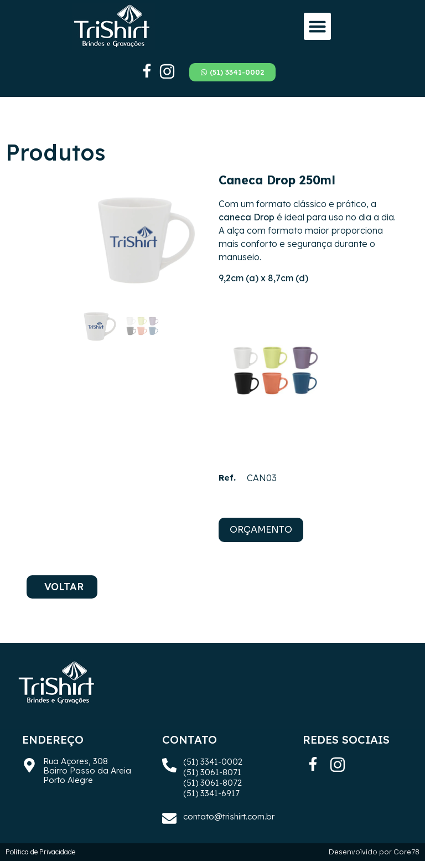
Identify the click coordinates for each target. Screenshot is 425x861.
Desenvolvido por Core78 (374, 852)
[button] (317, 26)
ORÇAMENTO (261, 529)
